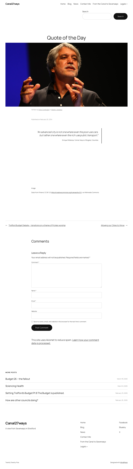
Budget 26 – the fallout (17, 379)
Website (34, 311)
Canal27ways (12, 3)
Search (85, 11)
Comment (35, 262)
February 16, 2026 (121, 400)
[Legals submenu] (127, 3)
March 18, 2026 (122, 379)
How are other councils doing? (21, 400)
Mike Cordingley (44, 110)
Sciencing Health (14, 386)
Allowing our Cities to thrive (112, 225)
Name (33, 291)
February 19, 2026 (121, 393)
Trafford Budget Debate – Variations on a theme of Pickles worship (37, 225)
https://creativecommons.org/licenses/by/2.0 (66, 192)
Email (33, 301)
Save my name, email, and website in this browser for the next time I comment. (60, 322)
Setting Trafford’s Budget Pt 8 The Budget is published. (34, 393)
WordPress (124, 462)
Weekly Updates (56, 110)
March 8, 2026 (123, 386)
